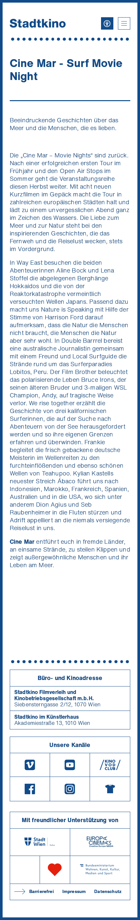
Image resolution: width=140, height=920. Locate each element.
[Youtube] (70, 765)
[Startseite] (38, 23)
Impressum (74, 891)
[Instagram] (70, 789)
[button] (124, 23)
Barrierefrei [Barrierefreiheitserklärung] (41, 891)
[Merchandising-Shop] (110, 789)
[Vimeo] (30, 765)
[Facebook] (30, 789)
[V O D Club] (110, 765)
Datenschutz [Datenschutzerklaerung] (107, 891)
